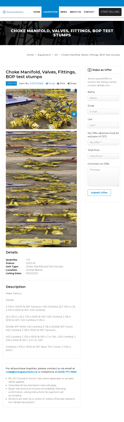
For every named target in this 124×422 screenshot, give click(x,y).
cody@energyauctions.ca (21, 371)
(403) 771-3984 (67, 371)
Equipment (45, 54)
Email (50, 83)
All (57, 54)
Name (91, 92)
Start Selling (110, 11)
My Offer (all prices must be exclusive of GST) (103, 135)
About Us (75, 12)
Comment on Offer (98, 163)
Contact (89, 12)
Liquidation (50, 12)
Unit (90, 119)
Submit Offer (99, 192)
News (63, 12)
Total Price (93, 150)
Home (36, 12)
